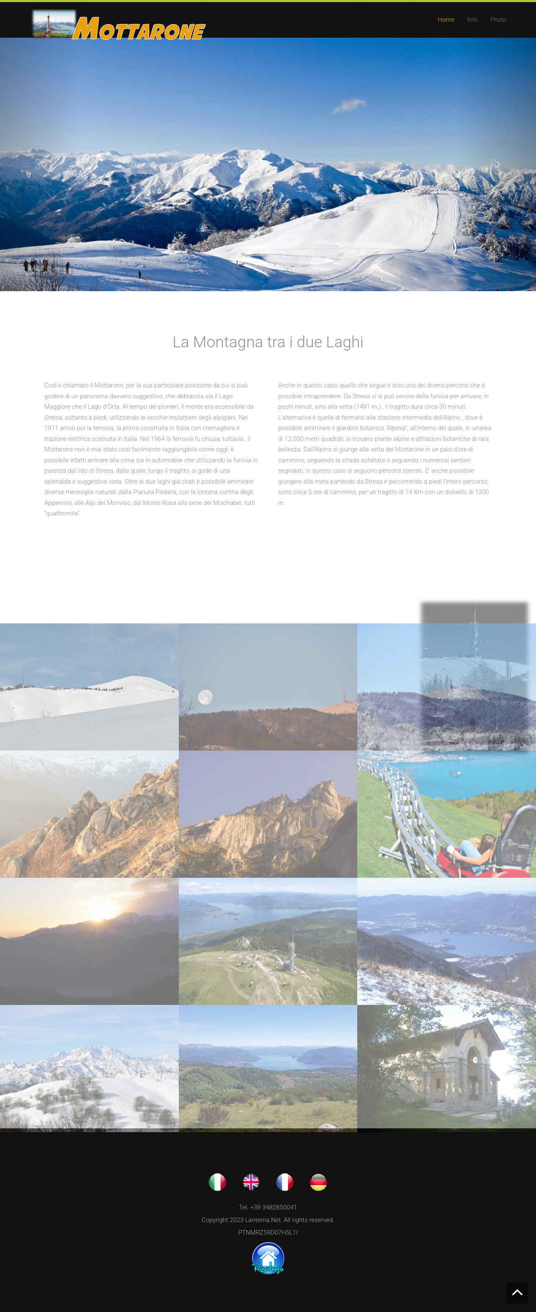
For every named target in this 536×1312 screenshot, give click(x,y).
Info (472, 19)
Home (446, 19)
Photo (498, 19)
